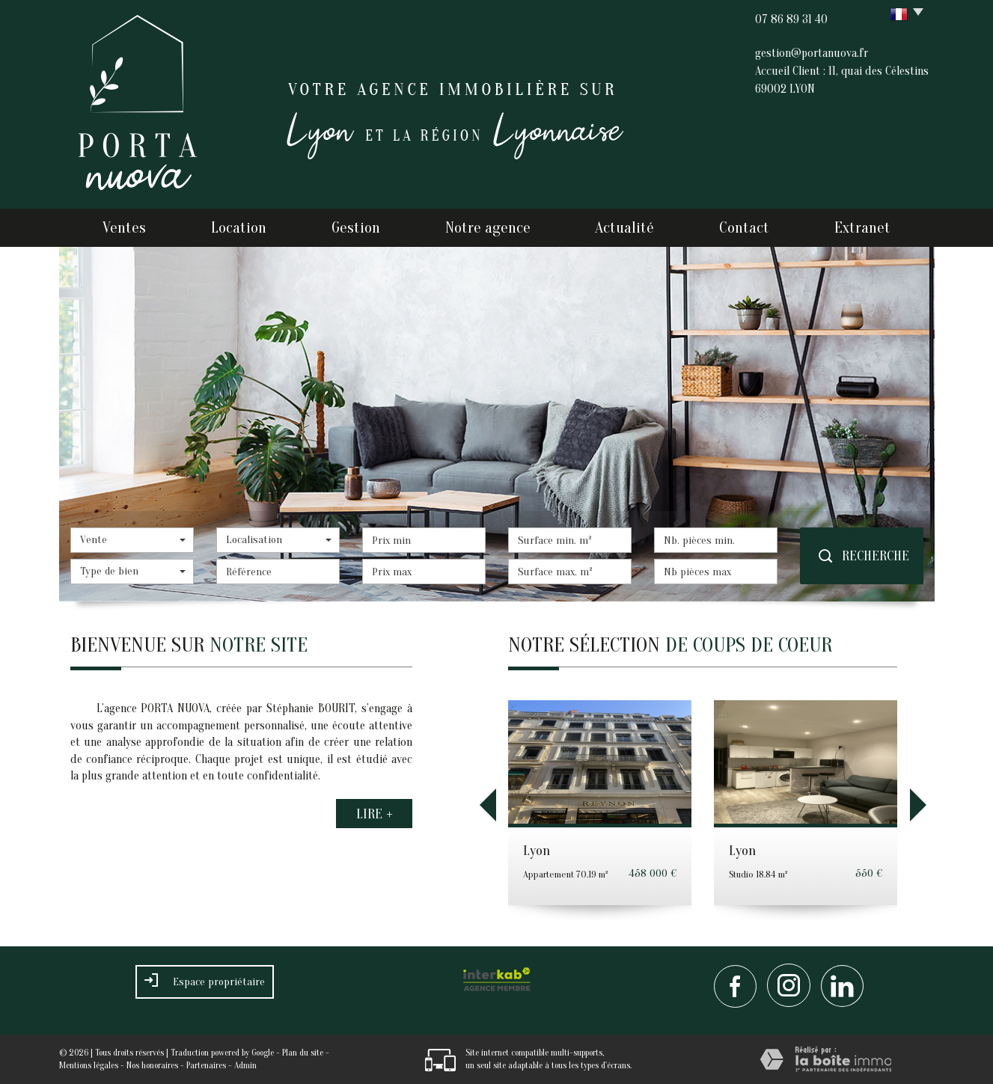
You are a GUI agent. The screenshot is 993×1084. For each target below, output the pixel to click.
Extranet (862, 227)
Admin (245, 1065)
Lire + (374, 813)
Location (238, 227)
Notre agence (488, 227)
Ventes (124, 227)
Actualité (624, 227)
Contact (744, 227)
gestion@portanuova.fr (811, 53)
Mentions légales (88, 1065)
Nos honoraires (152, 1065)
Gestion (355, 227)
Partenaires (206, 1065)
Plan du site (302, 1052)
